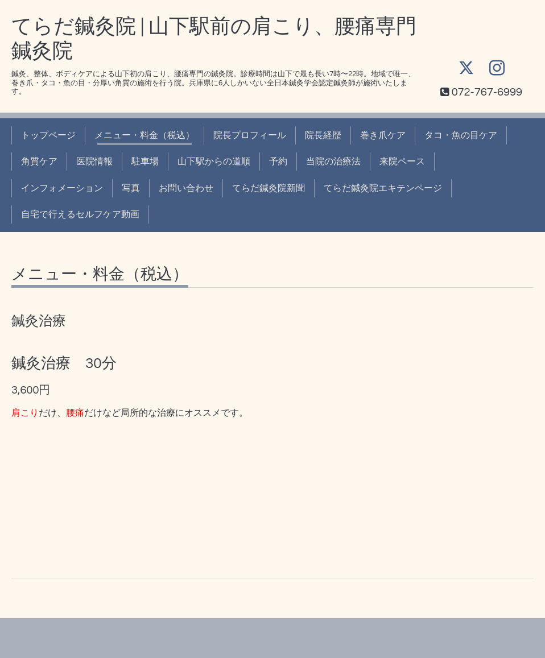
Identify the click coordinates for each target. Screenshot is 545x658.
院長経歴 (323, 135)
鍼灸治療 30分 (64, 363)
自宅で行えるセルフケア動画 (80, 214)
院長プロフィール (249, 135)
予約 (278, 161)
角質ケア (39, 161)
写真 (131, 188)
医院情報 (94, 161)
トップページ (48, 135)
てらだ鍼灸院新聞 (268, 188)
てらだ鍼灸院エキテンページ (383, 188)
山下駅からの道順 (213, 161)
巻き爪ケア (383, 135)
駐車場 (145, 161)
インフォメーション (62, 188)
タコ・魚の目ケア (460, 135)
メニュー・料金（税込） (144, 135)
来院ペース (402, 161)
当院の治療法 (333, 161)
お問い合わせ (186, 188)
